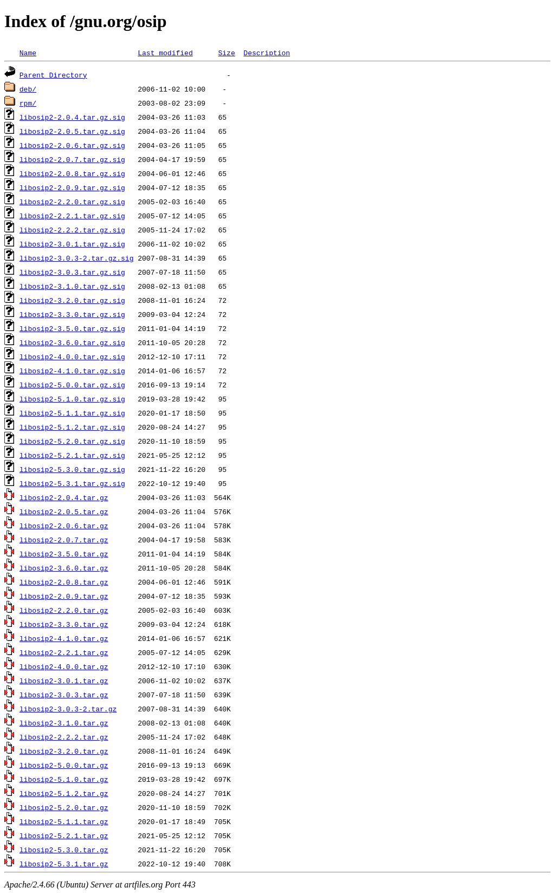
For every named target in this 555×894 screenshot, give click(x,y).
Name (28, 52)
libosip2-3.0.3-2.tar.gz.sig (77, 258)
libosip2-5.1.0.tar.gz (64, 779)
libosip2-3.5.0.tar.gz (64, 554)
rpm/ (28, 103)
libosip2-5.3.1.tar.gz (64, 864)
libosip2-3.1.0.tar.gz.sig (72, 286)
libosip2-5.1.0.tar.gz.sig (72, 399)
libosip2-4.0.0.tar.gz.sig (72, 356)
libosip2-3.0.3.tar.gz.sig (72, 272)
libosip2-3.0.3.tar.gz (64, 694)
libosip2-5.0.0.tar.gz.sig (72, 385)
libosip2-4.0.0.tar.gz (64, 666)
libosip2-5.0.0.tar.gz (64, 765)
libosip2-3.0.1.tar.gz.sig (72, 244)
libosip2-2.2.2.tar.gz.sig (72, 230)
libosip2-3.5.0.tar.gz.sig (72, 328)
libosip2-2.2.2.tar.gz (64, 737)
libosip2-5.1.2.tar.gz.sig (72, 427)
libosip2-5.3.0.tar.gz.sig (72, 469)
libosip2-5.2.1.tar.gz (64, 835)
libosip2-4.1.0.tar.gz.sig (72, 370)
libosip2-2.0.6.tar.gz (64, 525)
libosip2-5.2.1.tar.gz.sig (72, 455)
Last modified (165, 52)
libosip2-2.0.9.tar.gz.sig (72, 187)
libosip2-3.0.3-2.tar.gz (68, 709)
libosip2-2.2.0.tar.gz (64, 610)
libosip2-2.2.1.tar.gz (64, 652)
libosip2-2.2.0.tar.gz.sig (72, 201)
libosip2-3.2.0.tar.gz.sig (72, 300)
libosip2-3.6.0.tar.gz (64, 568)
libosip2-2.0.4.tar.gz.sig (72, 117)
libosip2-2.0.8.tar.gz (64, 582)
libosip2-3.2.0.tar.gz (64, 751)
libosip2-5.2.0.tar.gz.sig (72, 441)
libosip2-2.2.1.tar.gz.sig (72, 216)
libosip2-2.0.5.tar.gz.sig (72, 131)
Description (266, 52)
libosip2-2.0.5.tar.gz (64, 511)
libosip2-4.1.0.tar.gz (64, 638)
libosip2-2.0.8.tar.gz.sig (72, 173)
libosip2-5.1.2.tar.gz (64, 793)
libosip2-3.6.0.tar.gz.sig (72, 342)
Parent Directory (53, 75)
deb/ (28, 89)
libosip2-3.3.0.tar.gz (64, 624)
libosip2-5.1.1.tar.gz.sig (72, 413)
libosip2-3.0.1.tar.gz (64, 680)
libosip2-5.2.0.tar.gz (64, 807)
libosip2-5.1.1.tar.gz (64, 821)
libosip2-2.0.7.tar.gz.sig (72, 159)
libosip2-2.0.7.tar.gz (64, 540)
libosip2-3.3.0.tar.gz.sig (72, 314)
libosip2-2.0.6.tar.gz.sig (72, 145)
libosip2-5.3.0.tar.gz (64, 849)
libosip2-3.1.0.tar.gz (64, 723)
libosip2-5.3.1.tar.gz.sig (72, 483)
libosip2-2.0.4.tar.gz (64, 497)
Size (226, 52)
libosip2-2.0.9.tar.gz (64, 596)
